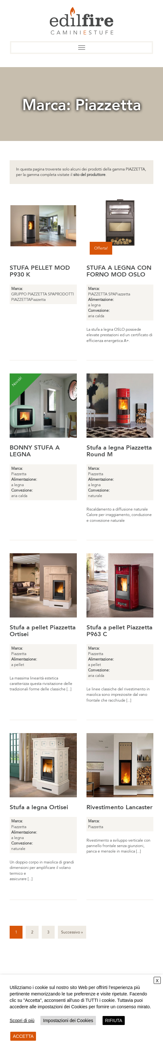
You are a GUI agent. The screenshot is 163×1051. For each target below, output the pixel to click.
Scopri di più (22, 1020)
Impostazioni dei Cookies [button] (68, 1020)
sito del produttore (89, 174)
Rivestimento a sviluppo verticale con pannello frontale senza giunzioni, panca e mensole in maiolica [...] (118, 846)
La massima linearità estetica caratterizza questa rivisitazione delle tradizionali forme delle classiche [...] (41, 683)
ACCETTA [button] (23, 1036)
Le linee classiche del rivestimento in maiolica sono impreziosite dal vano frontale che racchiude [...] (118, 694)
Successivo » (72, 932)
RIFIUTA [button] (113, 1020)
